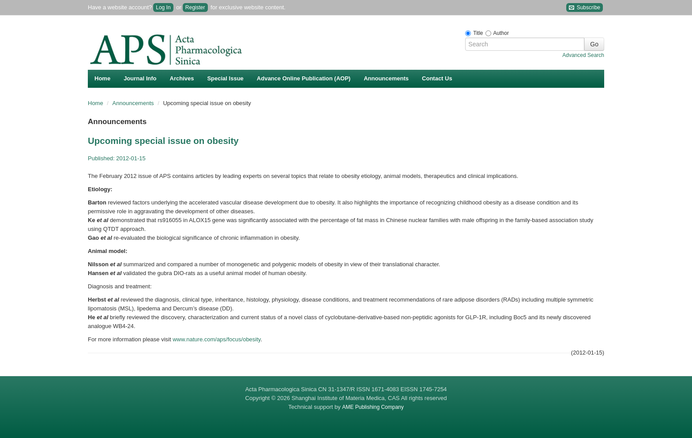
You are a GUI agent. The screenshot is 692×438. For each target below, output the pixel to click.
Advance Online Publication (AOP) (303, 78)
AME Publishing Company (372, 407)
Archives (182, 78)
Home (102, 78)
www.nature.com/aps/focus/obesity (216, 339)
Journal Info (140, 78)
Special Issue (225, 78)
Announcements (386, 78)
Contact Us (437, 78)
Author (501, 33)
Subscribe (584, 7)
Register (195, 7)
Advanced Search (583, 55)
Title (478, 33)
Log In (163, 7)
